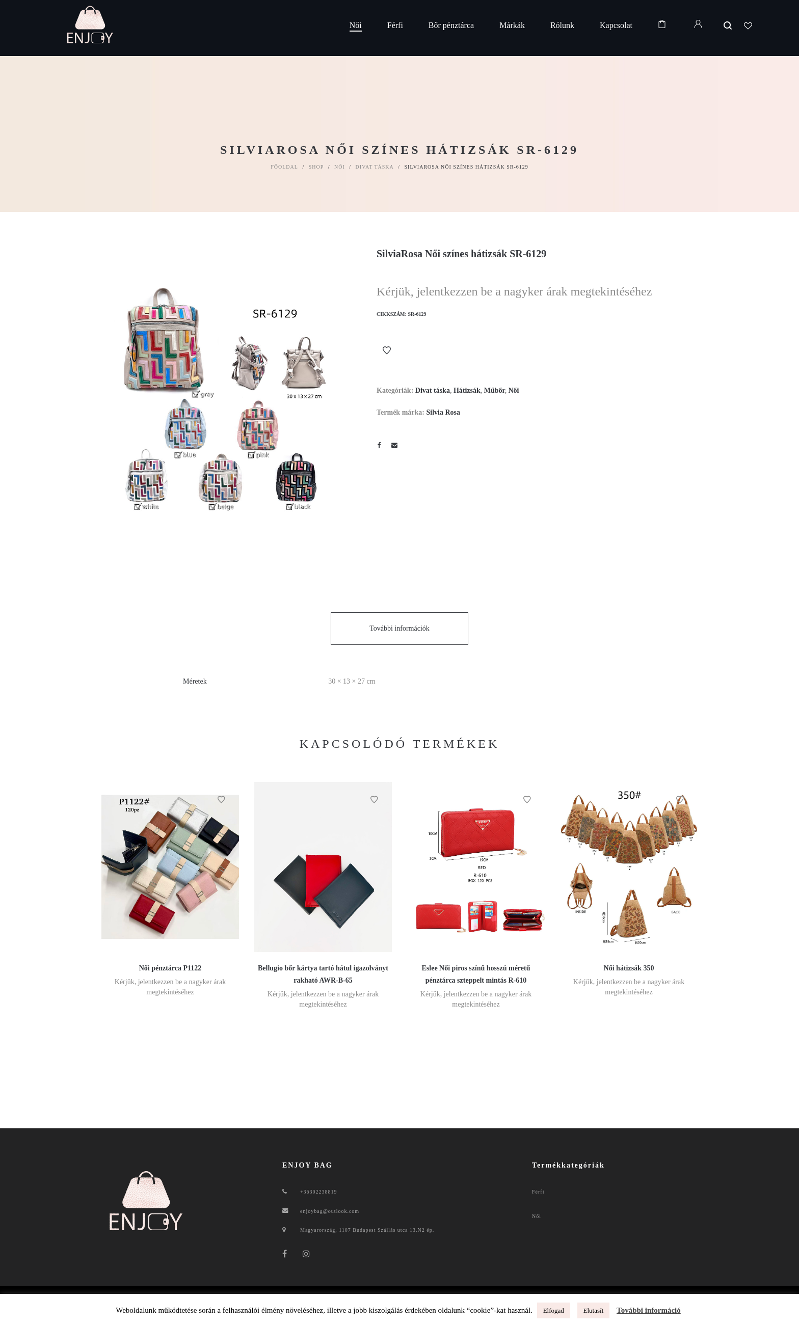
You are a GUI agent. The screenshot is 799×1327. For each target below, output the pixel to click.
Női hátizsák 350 (629, 968)
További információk (399, 628)
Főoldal (284, 167)
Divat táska (375, 167)
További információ (649, 1310)
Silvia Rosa (443, 412)
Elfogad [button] (553, 1310)
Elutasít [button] (593, 1310)
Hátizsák (467, 390)
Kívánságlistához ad (387, 350)
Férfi (538, 1192)
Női (339, 167)
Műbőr (494, 390)
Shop (316, 167)
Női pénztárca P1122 (170, 968)
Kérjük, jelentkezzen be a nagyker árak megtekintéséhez (514, 291)
